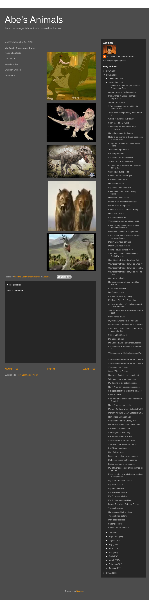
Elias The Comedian (117, 288)
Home (51, 368)
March (112, 560)
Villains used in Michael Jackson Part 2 (125, 359)
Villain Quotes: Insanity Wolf (120, 157)
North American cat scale (119, 405)
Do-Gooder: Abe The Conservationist (124, 343)
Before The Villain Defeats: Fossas (123, 504)
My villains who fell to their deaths (123, 321)
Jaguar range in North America (121, 92)
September (114, 536)
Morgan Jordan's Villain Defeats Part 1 (125, 413)
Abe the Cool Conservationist (120, 56)
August (112, 540)
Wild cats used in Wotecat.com (122, 379)
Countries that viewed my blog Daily (124, 260)
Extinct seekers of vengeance (121, 464)
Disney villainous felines (119, 246)
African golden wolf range (119, 432)
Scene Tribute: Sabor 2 (118, 528)
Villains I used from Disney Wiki (122, 421)
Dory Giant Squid (116, 183)
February (113, 564)
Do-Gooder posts (116, 292)
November (114, 82)
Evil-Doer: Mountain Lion (119, 428)
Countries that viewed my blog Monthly (125, 268)
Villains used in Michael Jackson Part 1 (125, 363)
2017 (108, 71)
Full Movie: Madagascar (119, 448)
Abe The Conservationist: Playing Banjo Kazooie (123, 254)
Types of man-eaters (117, 516)
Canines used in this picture (120, 512)
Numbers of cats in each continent (123, 375)
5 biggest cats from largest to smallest (125, 391)
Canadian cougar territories (120, 133)
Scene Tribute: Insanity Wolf (120, 161)
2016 (108, 75)
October (113, 532)
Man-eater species (116, 520)
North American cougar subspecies (124, 387)
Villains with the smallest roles (121, 440)
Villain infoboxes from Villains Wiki (123, 221)
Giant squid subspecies (118, 172)
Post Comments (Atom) (27, 375)
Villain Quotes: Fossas (118, 367)
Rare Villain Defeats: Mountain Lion (124, 424)
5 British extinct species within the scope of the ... (123, 107)
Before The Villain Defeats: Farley (123, 209)
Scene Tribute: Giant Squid (120, 176)
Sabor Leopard (115, 524)
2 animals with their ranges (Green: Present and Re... (124, 86)
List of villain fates (116, 452)
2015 (108, 573)
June (111, 548)
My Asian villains (115, 484)
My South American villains (120, 500)
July (111, 544)
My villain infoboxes (117, 217)
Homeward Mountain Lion (119, 417)
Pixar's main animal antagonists (122, 202)
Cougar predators (116, 154)
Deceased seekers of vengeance (123, 456)
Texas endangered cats (118, 149)
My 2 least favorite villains (119, 187)
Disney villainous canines (119, 242)
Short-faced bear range (118, 123)
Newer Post (12, 368)
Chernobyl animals (116, 278)
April (111, 556)
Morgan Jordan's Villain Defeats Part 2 (125, 409)
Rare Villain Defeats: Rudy (120, 436)
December (114, 78)
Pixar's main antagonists (119, 205)
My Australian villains (117, 492)
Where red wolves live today (120, 119)
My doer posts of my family (120, 296)
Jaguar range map (116, 102)
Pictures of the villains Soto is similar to (125, 324)
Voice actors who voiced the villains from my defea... (124, 236)
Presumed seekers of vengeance (123, 231)
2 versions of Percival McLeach (122, 444)
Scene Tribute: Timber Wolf (120, 250)
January (113, 568)
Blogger (79, 591)
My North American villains (120, 480)
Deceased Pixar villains (118, 198)
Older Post (89, 368)
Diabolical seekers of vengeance (122, 460)
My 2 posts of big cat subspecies (122, 383)
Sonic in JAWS (115, 395)
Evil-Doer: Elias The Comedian (122, 300)
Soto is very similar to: (118, 335)
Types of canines (115, 508)
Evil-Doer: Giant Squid (118, 179)
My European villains (117, 496)
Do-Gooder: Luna (116, 339)
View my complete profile (114, 61)
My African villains (116, 488)
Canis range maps (116, 317)
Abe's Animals (34, 19)
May (111, 552)
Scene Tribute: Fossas (118, 371)
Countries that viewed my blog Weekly (125, 264)
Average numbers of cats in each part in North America (125, 305)
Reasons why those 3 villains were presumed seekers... (123, 226)
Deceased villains (116, 213)
